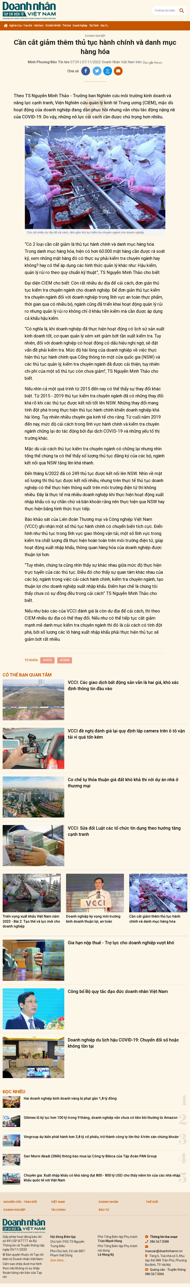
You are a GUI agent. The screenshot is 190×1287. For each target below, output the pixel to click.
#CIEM (64, 660)
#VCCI (47, 660)
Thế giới (67, 25)
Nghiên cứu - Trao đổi (20, 25)
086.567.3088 (157, 1241)
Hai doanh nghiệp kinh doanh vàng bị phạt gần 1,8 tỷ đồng (70, 1098)
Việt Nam (38, 25)
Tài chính (94, 25)
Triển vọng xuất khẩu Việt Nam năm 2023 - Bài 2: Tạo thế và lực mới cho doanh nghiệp (31, 921)
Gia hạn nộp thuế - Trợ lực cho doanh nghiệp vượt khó (121, 942)
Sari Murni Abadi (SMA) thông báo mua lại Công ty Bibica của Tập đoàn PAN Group (90, 1156)
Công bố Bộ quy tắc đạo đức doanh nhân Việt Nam (118, 991)
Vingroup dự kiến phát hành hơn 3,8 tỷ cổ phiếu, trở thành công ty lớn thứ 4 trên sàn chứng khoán (101, 1137)
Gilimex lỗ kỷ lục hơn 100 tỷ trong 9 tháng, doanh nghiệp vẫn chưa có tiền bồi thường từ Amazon (100, 1118)
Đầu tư (104, 25)
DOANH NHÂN (53, 25)
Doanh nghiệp (80, 25)
